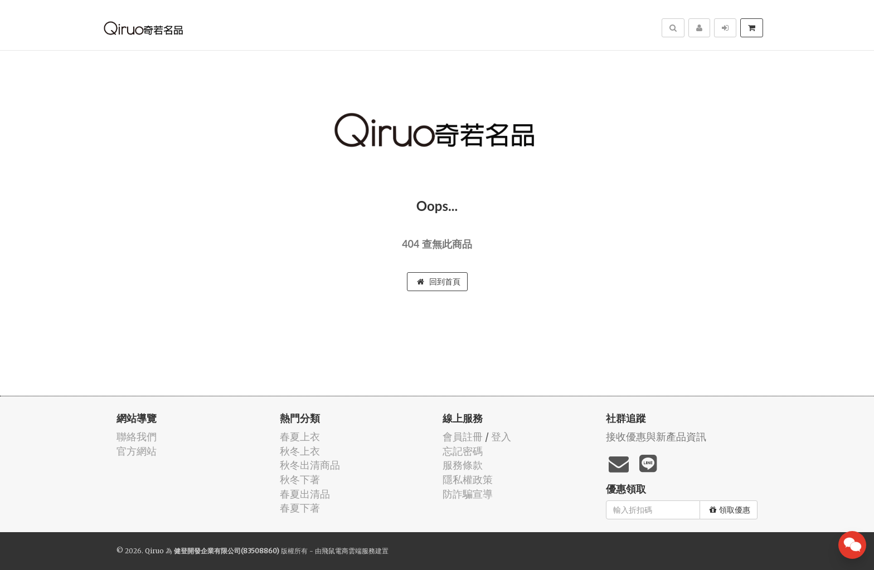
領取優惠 (730, 510)
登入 (501, 436)
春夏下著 (300, 508)
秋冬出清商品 (310, 465)
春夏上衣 (300, 436)
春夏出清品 (305, 494)
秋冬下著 (300, 479)
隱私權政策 (468, 479)
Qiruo (154, 551)
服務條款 (463, 465)
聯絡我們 (136, 436)
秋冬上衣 (300, 451)
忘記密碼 (463, 451)
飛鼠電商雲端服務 (348, 551)
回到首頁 (438, 282)
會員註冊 (463, 436)
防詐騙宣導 (468, 494)
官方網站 (136, 451)
